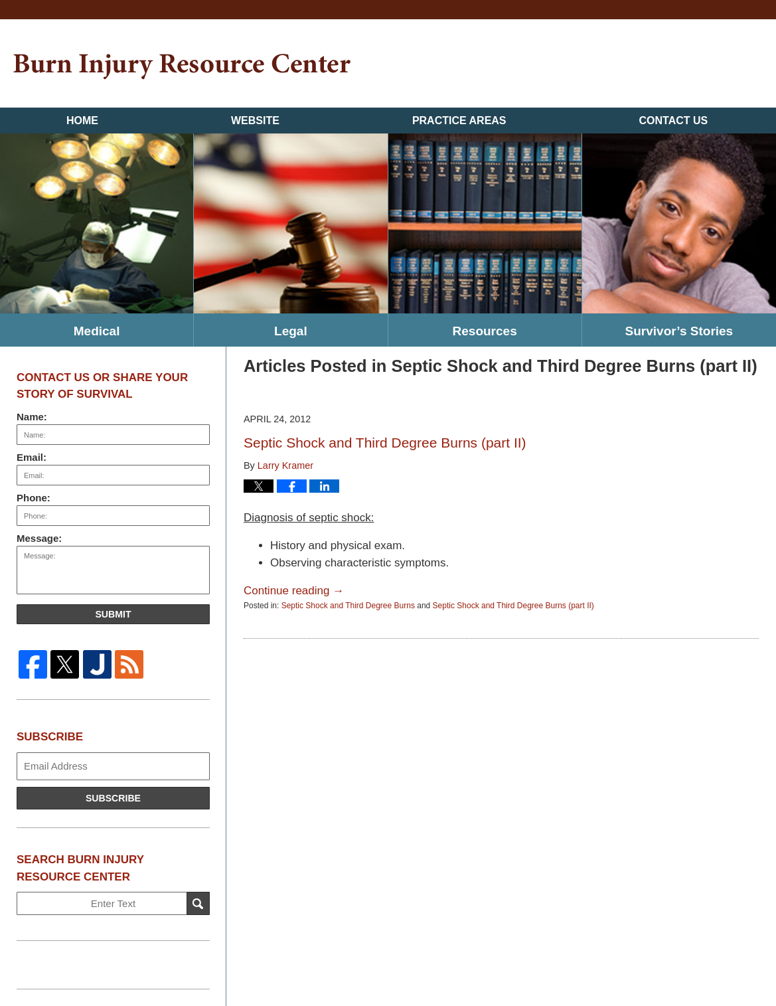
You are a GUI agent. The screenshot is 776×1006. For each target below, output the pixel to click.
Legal (290, 331)
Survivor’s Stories (679, 331)
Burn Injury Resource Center (181, 67)
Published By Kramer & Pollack (697, 65)
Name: (32, 416)
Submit (113, 614)
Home (82, 120)
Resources (485, 331)
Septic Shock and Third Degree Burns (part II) (385, 442)
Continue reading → (294, 590)
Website (255, 120)
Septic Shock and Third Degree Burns (348, 605)
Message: (39, 538)
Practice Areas (459, 120)
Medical (97, 331)
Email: (31, 457)
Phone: (33, 497)
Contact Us (673, 120)
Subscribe (113, 798)
